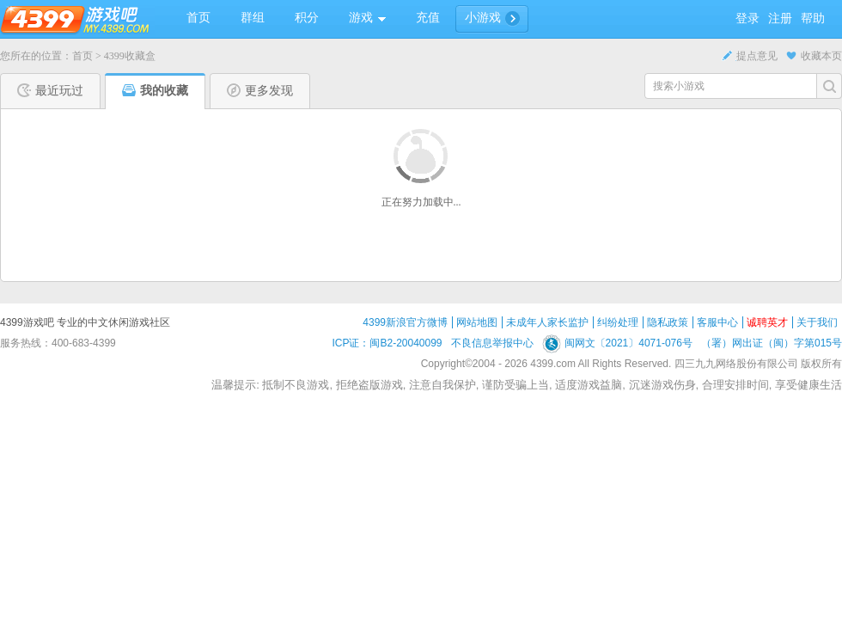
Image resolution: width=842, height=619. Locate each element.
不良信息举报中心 (492, 343)
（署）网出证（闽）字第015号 (771, 343)
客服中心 (717, 322)
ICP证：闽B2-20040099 (387, 343)
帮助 (813, 18)
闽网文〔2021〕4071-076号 (617, 343)
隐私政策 (667, 322)
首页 (82, 56)
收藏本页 (814, 56)
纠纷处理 (617, 322)
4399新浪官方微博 (405, 322)
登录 (747, 18)
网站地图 (476, 322)
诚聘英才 (767, 322)
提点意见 (750, 56)
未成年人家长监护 (547, 322)
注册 (780, 18)
